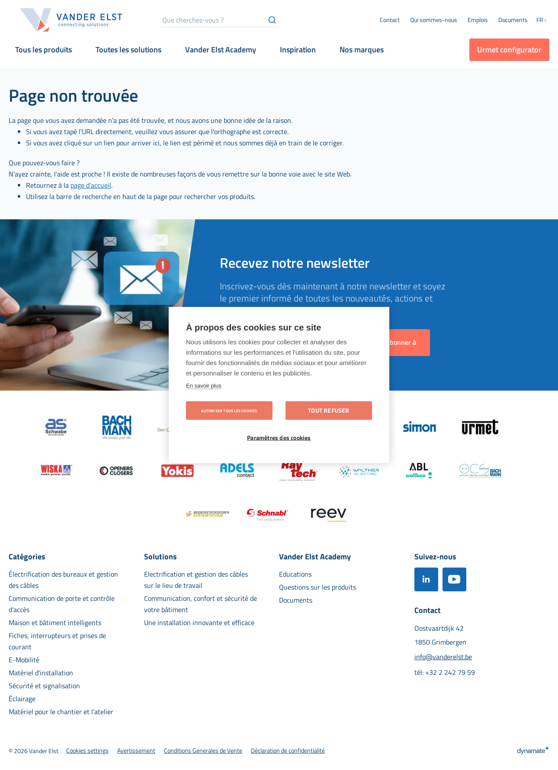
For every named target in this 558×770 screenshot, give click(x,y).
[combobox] (219, 20)
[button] (542, 21)
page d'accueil (91, 185)
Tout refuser (328, 410)
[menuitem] (434, 20)
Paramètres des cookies (279, 437)
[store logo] (71, 20)
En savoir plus (203, 385)
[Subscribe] (398, 342)
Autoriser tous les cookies (229, 411)
